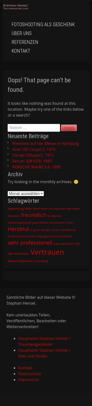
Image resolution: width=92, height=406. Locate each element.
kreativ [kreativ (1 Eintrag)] (56, 230)
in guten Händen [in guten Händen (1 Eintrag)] (40, 230)
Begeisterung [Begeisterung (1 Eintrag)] (16, 208)
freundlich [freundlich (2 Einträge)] (34, 214)
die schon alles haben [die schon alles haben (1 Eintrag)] (67, 208)
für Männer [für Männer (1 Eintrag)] (54, 216)
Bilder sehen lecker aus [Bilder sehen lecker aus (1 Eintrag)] (39, 208)
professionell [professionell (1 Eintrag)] (15, 236)
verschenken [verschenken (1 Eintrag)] (21, 253)
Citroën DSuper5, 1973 (32, 155)
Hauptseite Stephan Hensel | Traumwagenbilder (44, 341)
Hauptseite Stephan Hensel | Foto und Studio (44, 353)
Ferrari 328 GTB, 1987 (32, 161)
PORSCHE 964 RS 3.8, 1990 (36, 167)
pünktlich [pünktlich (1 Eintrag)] (30, 236)
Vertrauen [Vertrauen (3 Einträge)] (47, 252)
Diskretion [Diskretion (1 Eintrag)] (14, 216)
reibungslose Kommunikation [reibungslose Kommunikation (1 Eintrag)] (55, 236)
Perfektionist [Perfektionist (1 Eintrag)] (68, 230)
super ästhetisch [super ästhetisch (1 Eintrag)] (63, 243)
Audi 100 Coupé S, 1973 (33, 149)
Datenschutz (29, 373)
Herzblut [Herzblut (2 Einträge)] (18, 228)
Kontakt (21, 51)
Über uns (22, 33)
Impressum (28, 379)
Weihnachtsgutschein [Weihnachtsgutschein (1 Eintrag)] (21, 261)
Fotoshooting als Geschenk (43, 24)
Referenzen (25, 42)
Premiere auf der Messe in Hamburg (45, 143)
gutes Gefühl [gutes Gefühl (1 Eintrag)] (40, 222)
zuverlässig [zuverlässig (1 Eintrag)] (41, 261)
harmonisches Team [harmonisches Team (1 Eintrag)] (61, 222)
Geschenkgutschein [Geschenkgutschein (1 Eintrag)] (19, 222)
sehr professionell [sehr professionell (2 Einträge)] (30, 242)
